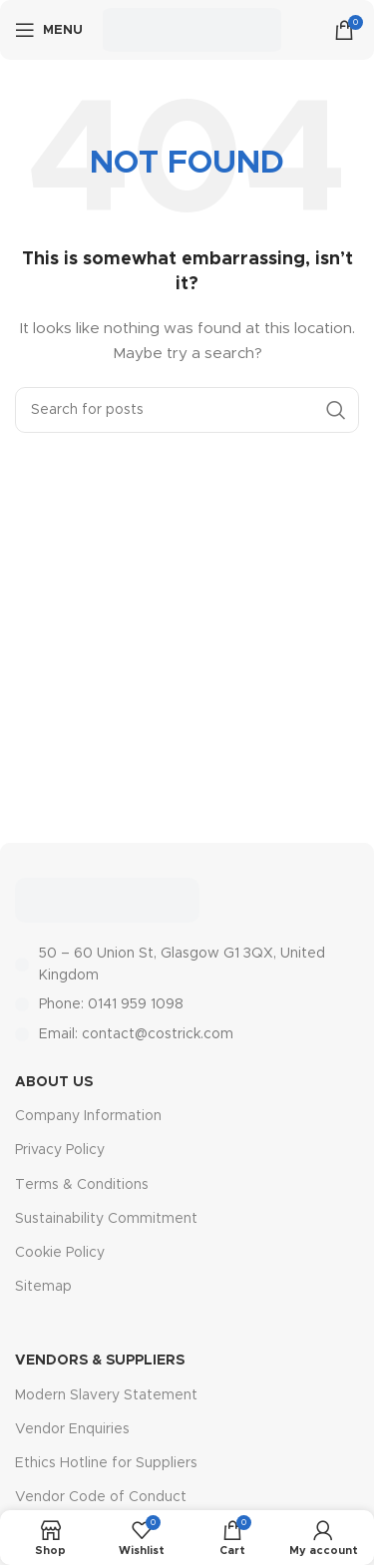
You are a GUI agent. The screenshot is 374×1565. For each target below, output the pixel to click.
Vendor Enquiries (72, 1429)
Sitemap (43, 1287)
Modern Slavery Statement (106, 1395)
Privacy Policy (60, 1150)
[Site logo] (192, 30)
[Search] (187, 410)
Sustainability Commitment (106, 1219)
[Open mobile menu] (49, 30)
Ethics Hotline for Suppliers (106, 1463)
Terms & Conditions (82, 1185)
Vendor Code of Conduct (101, 1497)
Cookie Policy (60, 1253)
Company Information (88, 1116)
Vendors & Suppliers (100, 1361)
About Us (54, 1082)
